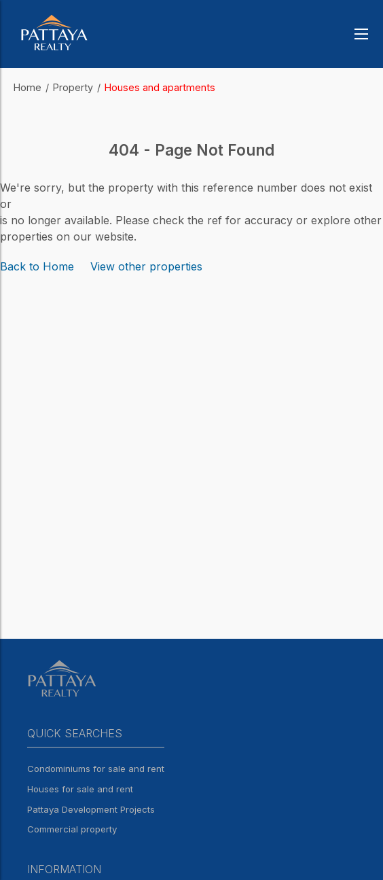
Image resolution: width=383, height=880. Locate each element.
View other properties (146, 266)
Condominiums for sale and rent (95, 768)
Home (27, 87)
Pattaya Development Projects (91, 809)
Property (73, 87)
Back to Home (37, 266)
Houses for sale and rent (80, 789)
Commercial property (72, 829)
